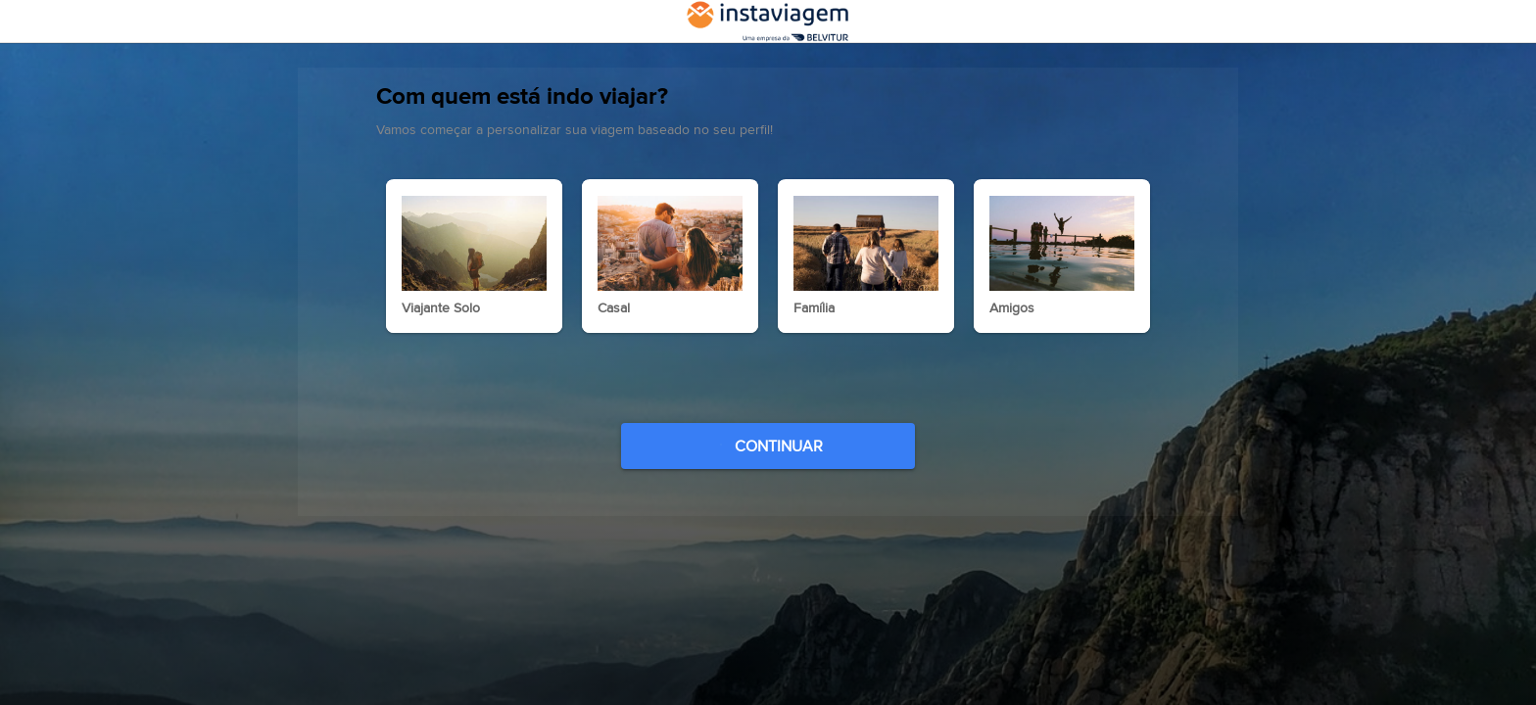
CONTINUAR (770, 476)
